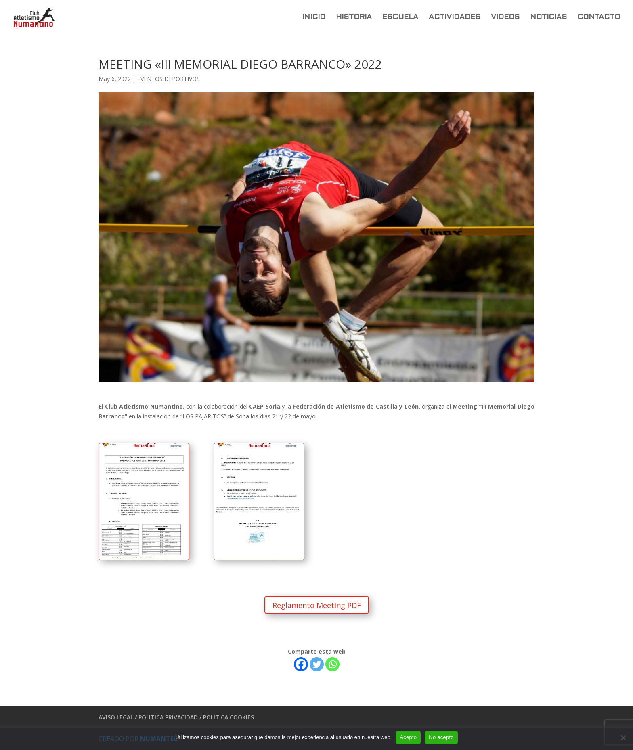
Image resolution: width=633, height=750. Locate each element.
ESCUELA (400, 18)
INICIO (313, 18)
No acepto (441, 737)
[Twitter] (317, 664)
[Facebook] (301, 664)
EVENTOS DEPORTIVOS (168, 79)
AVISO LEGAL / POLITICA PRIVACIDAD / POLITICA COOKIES (176, 717)
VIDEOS (505, 18)
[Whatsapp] (332, 664)
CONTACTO (598, 18)
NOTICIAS (548, 18)
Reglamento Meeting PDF (316, 605)
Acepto (408, 737)
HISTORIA (354, 18)
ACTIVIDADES (454, 18)
